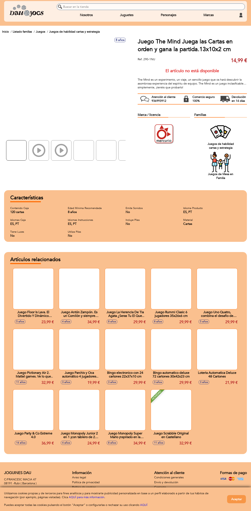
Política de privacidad (86, 482)
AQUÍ (143, 505)
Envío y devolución (166, 482)
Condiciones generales (169, 477)
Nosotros (86, 15)
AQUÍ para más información (86, 497)
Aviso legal (79, 477)
